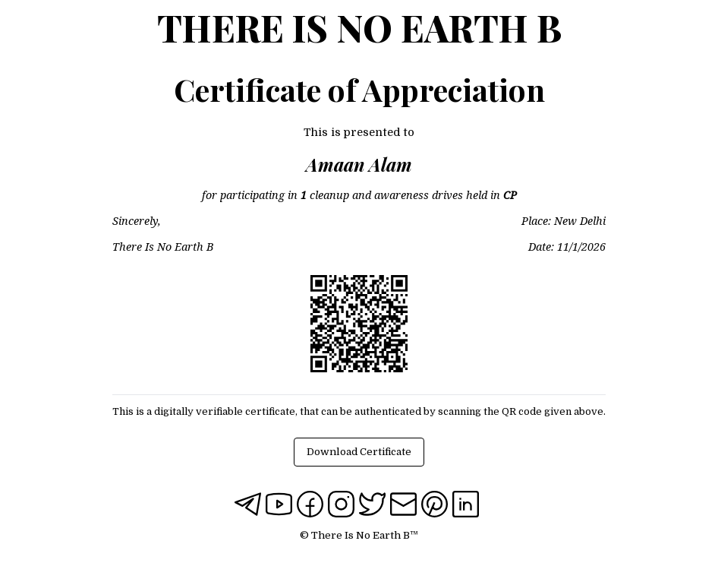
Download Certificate (359, 451)
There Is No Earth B (359, 27)
